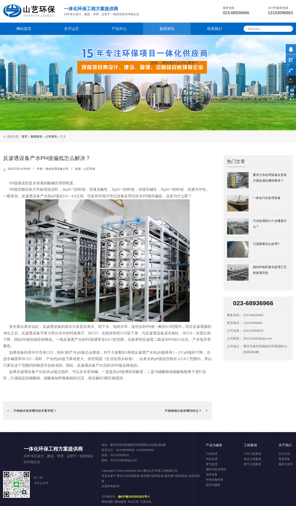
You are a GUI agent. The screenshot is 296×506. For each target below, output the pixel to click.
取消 (165, 82)
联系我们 (214, 29)
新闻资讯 (167, 29)
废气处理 (211, 464)
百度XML (146, 501)
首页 (24, 136)
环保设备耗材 (214, 479)
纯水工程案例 (252, 459)
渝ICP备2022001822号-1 (134, 496)
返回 (107, 410)
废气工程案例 (252, 464)
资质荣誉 (284, 459)
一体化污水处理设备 (267, 198)
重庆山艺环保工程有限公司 (160, 470)
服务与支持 (286, 464)
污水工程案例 (252, 453)
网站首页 (23, 29)
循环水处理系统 (216, 469)
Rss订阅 (133, 501)
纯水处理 (211, 459)
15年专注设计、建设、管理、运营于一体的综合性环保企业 (101, 11)
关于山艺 (71, 29)
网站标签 (120, 501)
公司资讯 (51, 136)
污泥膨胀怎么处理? (266, 244)
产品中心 (119, 29)
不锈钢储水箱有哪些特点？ (186, 410)
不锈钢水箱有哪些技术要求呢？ (32, 410)
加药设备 (211, 474)
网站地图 (107, 501)
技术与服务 (213, 484)
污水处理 (211, 453)
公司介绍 (284, 453)
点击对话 (191, 82)
